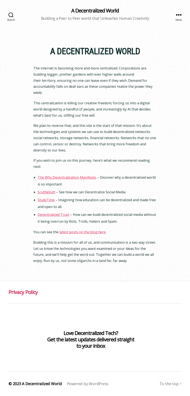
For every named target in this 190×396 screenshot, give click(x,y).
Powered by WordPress (88, 383)
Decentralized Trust (53, 214)
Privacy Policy (23, 292)
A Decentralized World (95, 10)
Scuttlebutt (46, 192)
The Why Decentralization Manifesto (67, 177)
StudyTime (46, 200)
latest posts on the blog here (82, 232)
